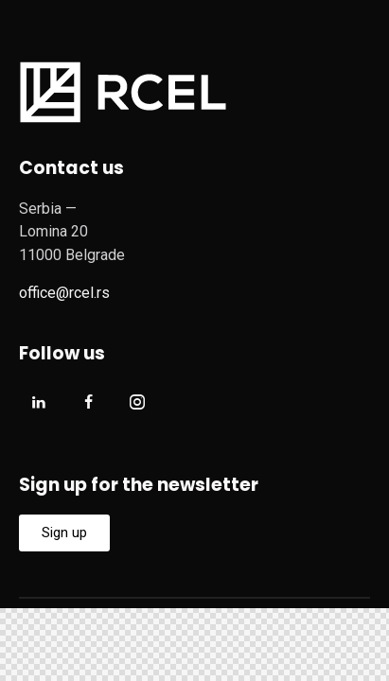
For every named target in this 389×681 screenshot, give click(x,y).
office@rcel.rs (64, 293)
